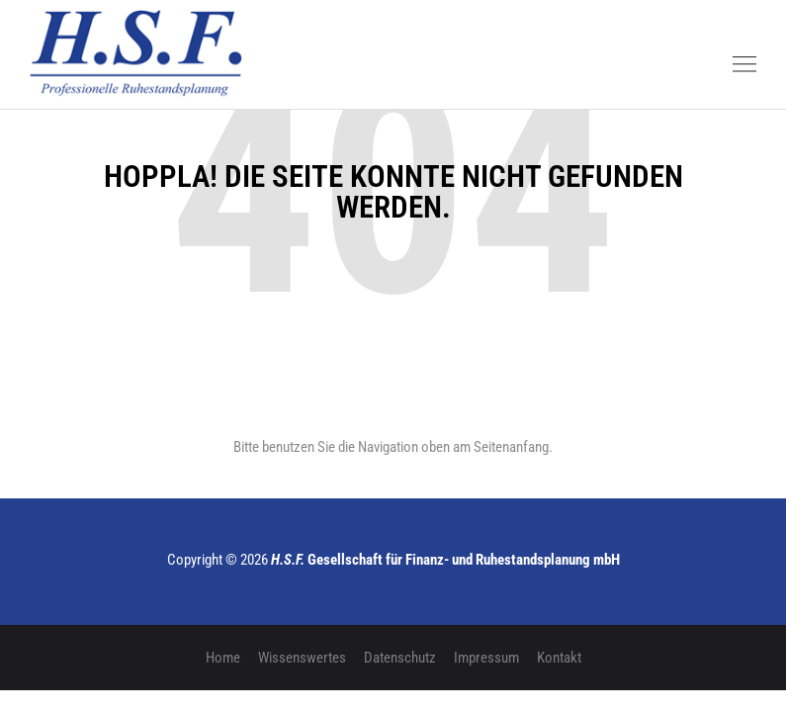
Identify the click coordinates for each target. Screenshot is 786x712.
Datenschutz (400, 658)
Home (223, 658)
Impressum (486, 658)
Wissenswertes (302, 658)
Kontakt (559, 658)
